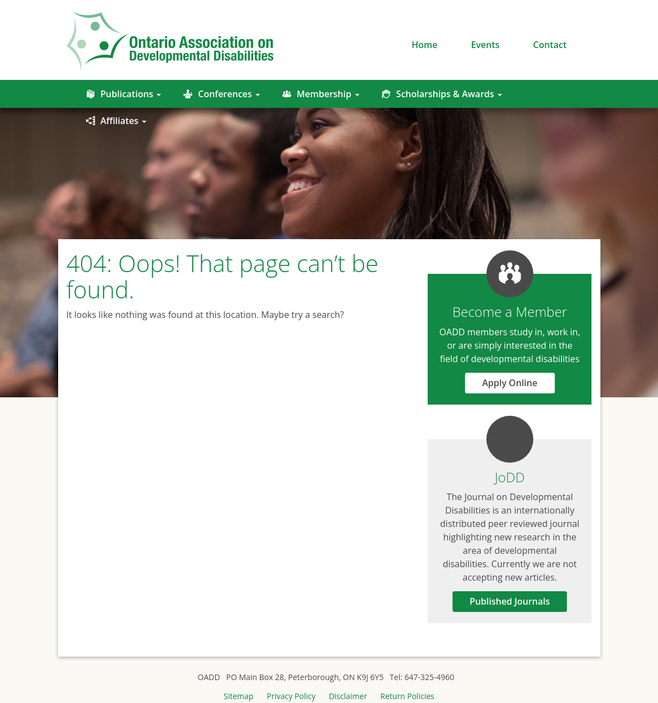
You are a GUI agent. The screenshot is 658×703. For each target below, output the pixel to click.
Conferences (221, 94)
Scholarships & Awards (442, 94)
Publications (124, 94)
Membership (320, 94)
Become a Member (509, 311)
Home (424, 45)
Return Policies (407, 696)
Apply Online (509, 383)
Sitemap (238, 696)
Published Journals (510, 601)
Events (485, 45)
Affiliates (116, 121)
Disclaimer (348, 696)
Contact (550, 45)
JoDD (510, 477)
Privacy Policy (291, 696)
